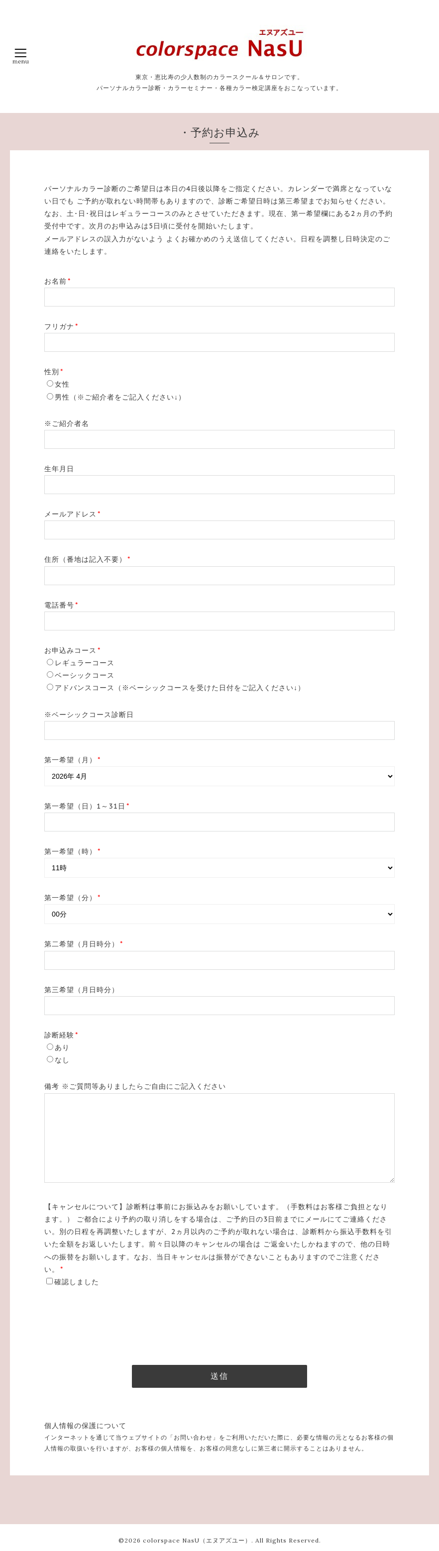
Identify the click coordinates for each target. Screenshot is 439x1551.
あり (62, 1047)
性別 (53, 371)
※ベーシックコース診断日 (89, 714)
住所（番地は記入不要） (87, 559)
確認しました (76, 1281)
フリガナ (61, 326)
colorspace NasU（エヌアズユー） (197, 1540)
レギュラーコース (84, 662)
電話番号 (61, 605)
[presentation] (120, 1321)
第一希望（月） (72, 759)
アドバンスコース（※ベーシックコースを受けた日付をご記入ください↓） (180, 687)
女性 (62, 384)
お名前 (57, 281)
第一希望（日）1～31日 (86, 806)
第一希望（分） (72, 897)
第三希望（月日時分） (81, 989)
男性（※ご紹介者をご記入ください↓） (120, 397)
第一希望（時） (72, 851)
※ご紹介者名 (66, 423)
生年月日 (59, 468)
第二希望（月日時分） (83, 943)
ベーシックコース (84, 675)
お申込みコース (72, 650)
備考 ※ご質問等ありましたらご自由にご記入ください (135, 1086)
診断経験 (61, 1035)
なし (62, 1059)
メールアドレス (72, 514)
